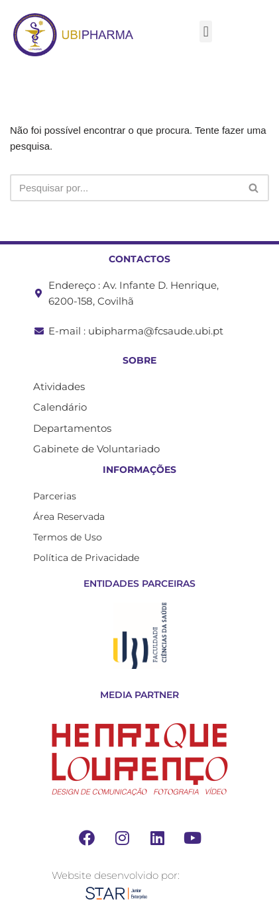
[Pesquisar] (124, 187)
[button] (205, 31)
